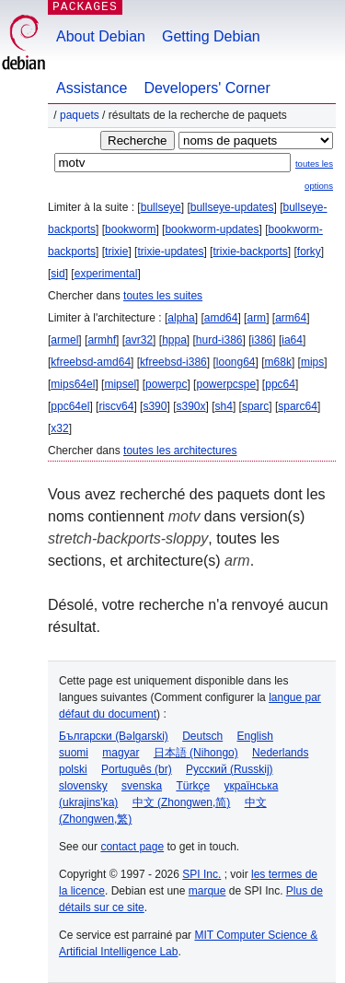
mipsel (120, 384)
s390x (190, 406)
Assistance (91, 88)
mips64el (73, 384)
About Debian (100, 36)
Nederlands (280, 752)
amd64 (221, 317)
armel (64, 340)
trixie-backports (250, 251)
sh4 (224, 406)
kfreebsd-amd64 (91, 362)
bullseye (161, 207)
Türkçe (193, 785)
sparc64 (297, 406)
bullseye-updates (232, 207)
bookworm (130, 229)
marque (207, 890)
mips (312, 362)
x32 (59, 428)
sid (57, 273)
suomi (73, 752)
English (255, 736)
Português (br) (136, 769)
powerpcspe (226, 384)
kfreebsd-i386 (173, 362)
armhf (101, 340)
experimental (106, 273)
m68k (278, 362)
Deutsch (202, 736)
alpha (180, 317)
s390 (155, 406)
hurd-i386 (219, 340)
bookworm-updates (212, 229)
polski (73, 769)
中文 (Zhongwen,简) (181, 802)
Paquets (79, 115)
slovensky (83, 785)
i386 (262, 340)
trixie (116, 251)
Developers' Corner (207, 88)
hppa (174, 340)
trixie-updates (170, 251)
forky (309, 251)
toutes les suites (162, 295)
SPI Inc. (201, 874)
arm (256, 317)
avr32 (139, 340)
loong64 (236, 362)
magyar (120, 752)
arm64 (290, 317)
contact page (132, 846)
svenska (141, 785)
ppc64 (280, 384)
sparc (255, 406)
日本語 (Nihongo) (196, 752)
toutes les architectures (179, 450)
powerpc (166, 384)
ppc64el (70, 406)
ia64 (292, 340)
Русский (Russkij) (229, 769)
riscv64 (115, 406)
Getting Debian (211, 36)
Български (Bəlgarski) (113, 736)
